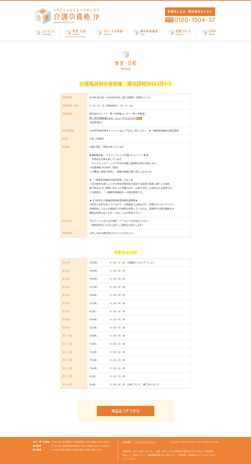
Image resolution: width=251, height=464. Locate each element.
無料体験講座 (145, 33)
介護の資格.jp (67, 16)
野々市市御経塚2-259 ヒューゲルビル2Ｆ (111, 118)
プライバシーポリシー (145, 441)
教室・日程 (75, 33)
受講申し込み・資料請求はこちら (189, 11)
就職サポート (179, 33)
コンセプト (45, 33)
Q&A (209, 33)
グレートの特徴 (109, 33)
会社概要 (127, 441)
